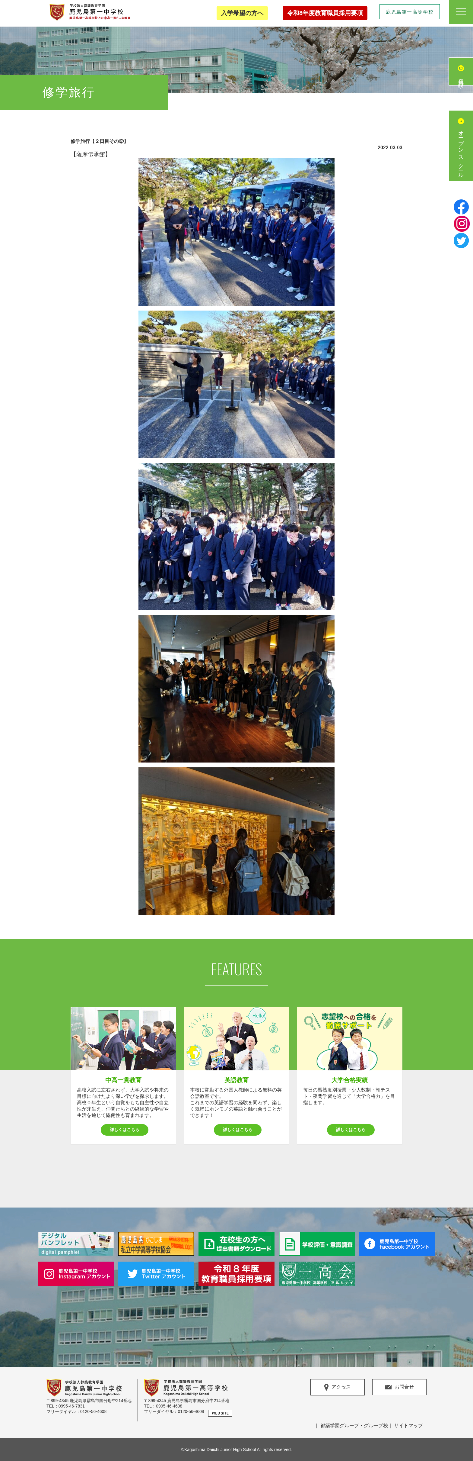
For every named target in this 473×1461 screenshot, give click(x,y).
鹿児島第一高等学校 (409, 12)
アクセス (337, 1387)
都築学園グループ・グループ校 (354, 1425)
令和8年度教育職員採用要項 (325, 13)
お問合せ (399, 1386)
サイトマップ (408, 1425)
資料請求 (461, 77)
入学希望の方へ (242, 13)
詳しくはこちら (124, 1129)
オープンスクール (461, 152)
